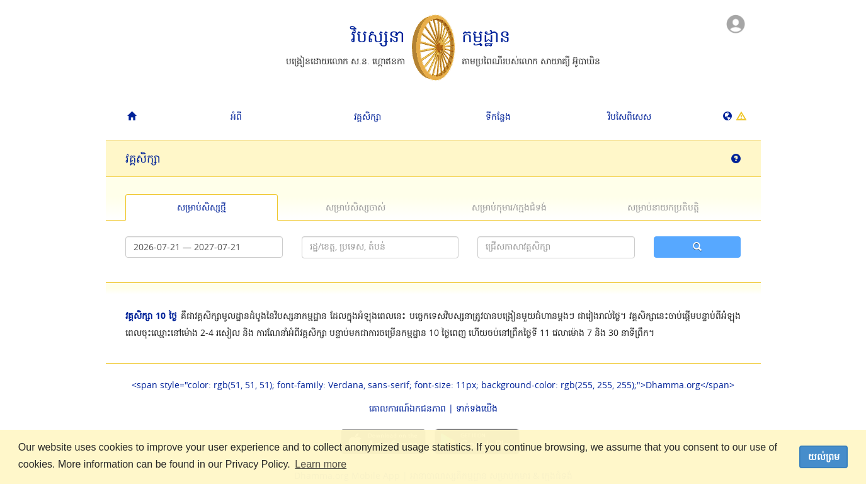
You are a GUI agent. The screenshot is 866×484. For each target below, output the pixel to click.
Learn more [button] (320, 464)
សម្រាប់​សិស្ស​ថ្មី (201, 207)
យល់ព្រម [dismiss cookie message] (824, 457)
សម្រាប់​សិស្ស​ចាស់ (355, 207)
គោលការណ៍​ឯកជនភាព (407, 408)
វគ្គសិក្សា (367, 116)
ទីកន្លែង (498, 116)
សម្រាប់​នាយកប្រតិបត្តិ (663, 207)
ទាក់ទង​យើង (477, 408)
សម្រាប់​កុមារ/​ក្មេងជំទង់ (509, 207)
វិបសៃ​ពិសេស (629, 116)
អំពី (236, 116)
